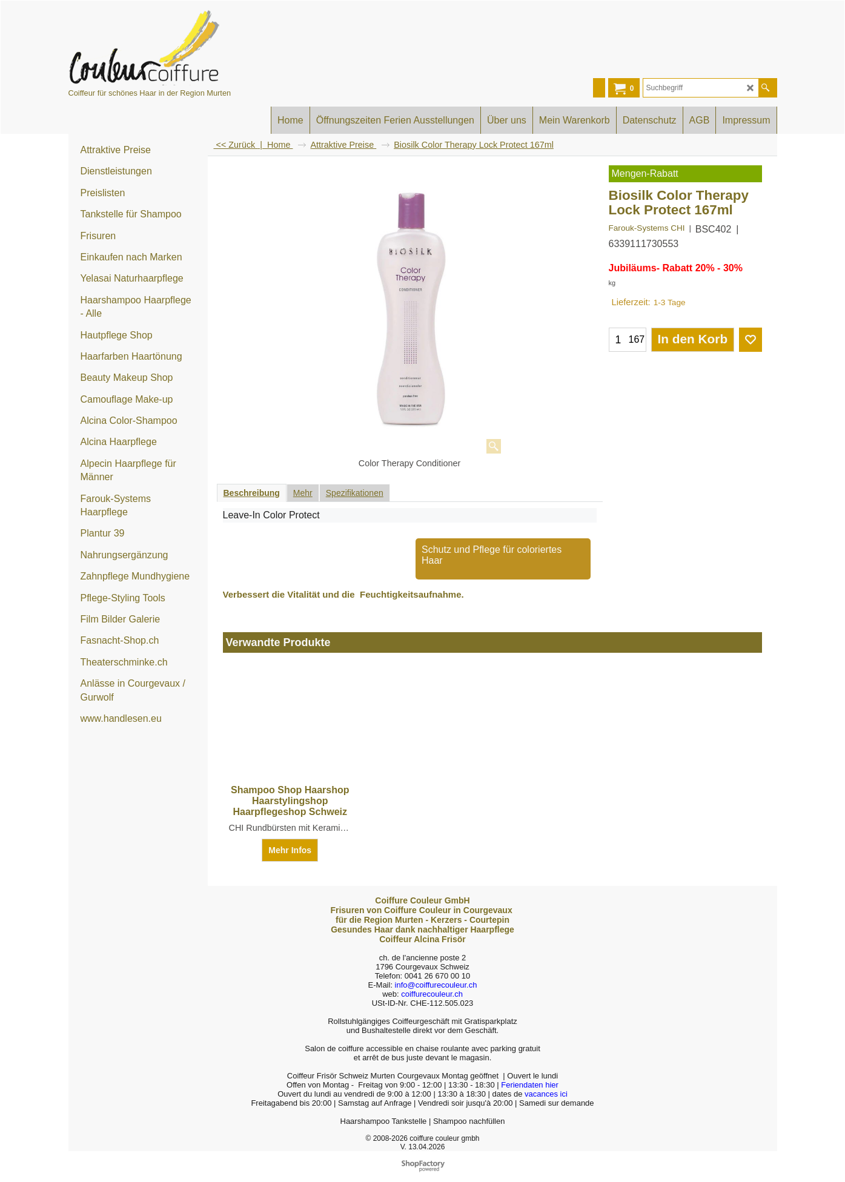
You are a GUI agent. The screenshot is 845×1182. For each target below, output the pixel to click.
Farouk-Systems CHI (647, 228)
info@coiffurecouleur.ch (436, 984)
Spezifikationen (354, 493)
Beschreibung (252, 493)
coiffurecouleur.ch (432, 994)
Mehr (303, 493)
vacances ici (546, 1093)
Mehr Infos (289, 850)
